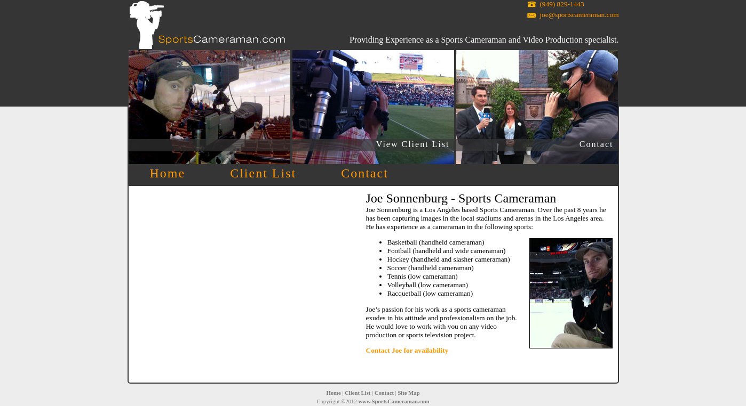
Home (168, 173)
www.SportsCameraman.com (393, 401)
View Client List (413, 144)
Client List (263, 173)
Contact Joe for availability (407, 350)
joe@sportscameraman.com (578, 15)
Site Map (408, 393)
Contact (597, 144)
